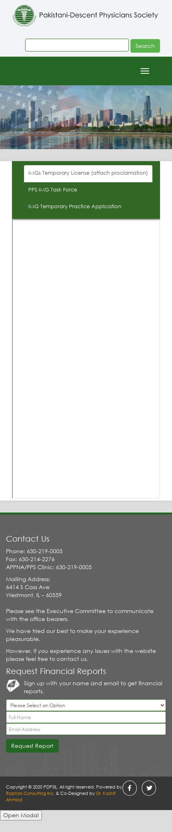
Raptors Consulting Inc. (31, 793)
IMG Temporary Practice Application (74, 206)
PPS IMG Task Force (52, 189)
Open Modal (21, 815)
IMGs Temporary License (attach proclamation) (88, 173)
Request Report (32, 745)
